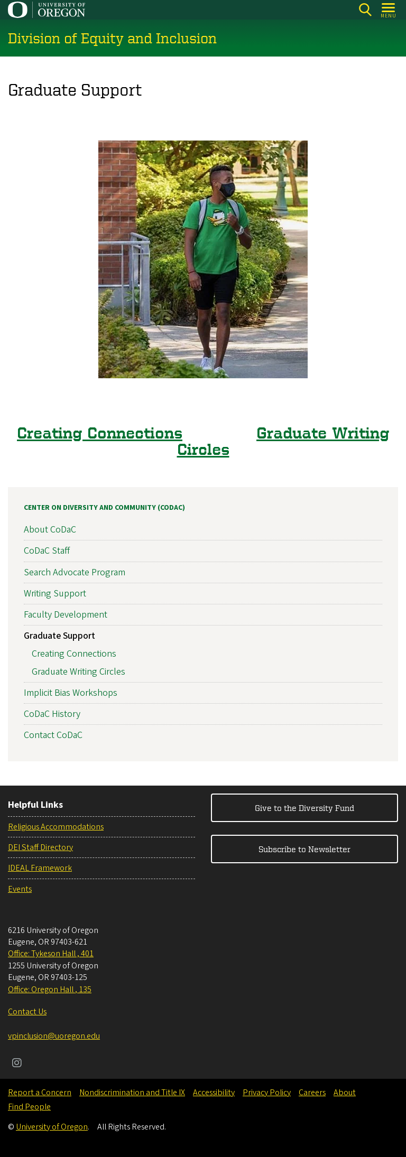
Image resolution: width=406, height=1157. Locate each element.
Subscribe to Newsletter (304, 849)
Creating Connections (99, 433)
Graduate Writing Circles (283, 441)
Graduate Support (59, 635)
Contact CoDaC (53, 735)
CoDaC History (52, 714)
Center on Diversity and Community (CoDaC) (104, 507)
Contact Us (27, 1012)
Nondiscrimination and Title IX (132, 1092)
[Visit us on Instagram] (17, 1064)
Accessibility (214, 1092)
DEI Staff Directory (40, 847)
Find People (29, 1107)
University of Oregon (52, 1127)
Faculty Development (65, 614)
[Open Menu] (389, 10)
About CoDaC (50, 529)
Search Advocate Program (74, 572)
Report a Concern (39, 1092)
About (345, 1092)
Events (20, 889)
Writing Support (55, 593)
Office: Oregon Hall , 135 (49, 989)
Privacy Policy (267, 1092)
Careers (312, 1092)
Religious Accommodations (56, 827)
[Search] (365, 9)
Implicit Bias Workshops (70, 692)
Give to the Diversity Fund (304, 808)
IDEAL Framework (40, 868)
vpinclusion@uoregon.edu (54, 1036)
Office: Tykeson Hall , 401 (51, 953)
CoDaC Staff (47, 550)
